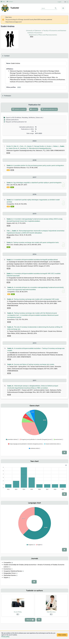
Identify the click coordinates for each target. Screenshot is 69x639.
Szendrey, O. (24, 148)
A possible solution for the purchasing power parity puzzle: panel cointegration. (38, 165)
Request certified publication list (15, 122)
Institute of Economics (34, 33)
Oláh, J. (9, 231)
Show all (30, 619)
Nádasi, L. (56, 146)
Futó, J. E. (23, 146)
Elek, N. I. (16, 146)
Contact (10, 1)
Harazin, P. (30, 146)
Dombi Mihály (18, 612)
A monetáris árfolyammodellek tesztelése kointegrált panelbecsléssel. (35, 259)
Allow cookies (62, 635)
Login (59, 2)
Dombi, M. (9, 146)
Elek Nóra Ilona (51, 612)
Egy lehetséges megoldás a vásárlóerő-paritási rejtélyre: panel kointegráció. (37, 182)
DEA (8, 153)
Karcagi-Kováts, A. (40, 146)
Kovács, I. (50, 146)
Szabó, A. (10, 165)
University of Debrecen (33, 30)
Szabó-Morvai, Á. (13, 148)
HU (67, 1)
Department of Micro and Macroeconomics (43, 35)
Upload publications (11, 119)
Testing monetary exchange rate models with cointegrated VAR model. (36, 299)
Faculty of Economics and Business (54, 30)
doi (8, 170)
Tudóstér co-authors (19, 109)
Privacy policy (5, 636)
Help (3, 1)
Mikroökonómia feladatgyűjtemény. (40, 148)
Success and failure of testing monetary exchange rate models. (34, 364)
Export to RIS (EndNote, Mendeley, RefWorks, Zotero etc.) (23, 117)
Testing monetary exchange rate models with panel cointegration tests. (36, 242)
